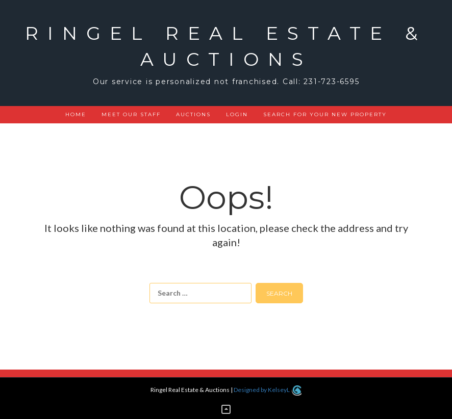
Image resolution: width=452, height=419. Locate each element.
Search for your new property (325, 114)
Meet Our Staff (131, 114)
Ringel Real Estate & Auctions (226, 46)
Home (75, 114)
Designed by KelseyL (267, 390)
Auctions (193, 114)
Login (237, 114)
